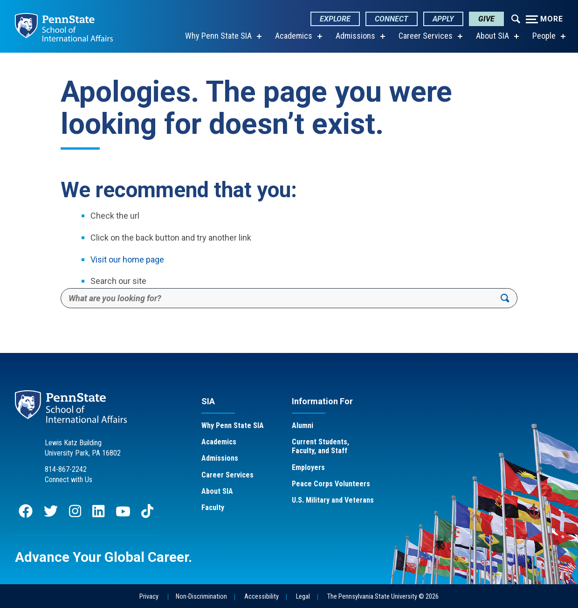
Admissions (355, 36)
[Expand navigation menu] (516, 18)
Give (486, 18)
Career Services (426, 36)
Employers (308, 467)
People (544, 36)
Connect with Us (68, 479)
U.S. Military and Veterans (333, 500)
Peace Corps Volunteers (331, 483)
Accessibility (261, 597)
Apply (443, 18)
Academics (293, 36)
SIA (208, 401)
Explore (335, 18)
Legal (303, 597)
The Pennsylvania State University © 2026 (383, 597)
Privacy (148, 597)
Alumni (302, 425)
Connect (391, 18)
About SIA (492, 36)
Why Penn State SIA (218, 36)
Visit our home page (127, 259)
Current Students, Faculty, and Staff (320, 446)
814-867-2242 (66, 469)
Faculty (212, 507)
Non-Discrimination (201, 597)
